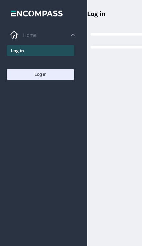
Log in (96, 14)
